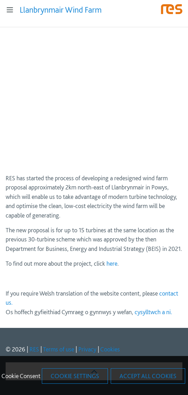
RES (34, 349)
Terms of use (58, 349)
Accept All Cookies (147, 376)
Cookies (110, 349)
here (111, 263)
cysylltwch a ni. (153, 312)
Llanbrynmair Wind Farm (61, 10)
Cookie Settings (75, 376)
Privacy (87, 349)
